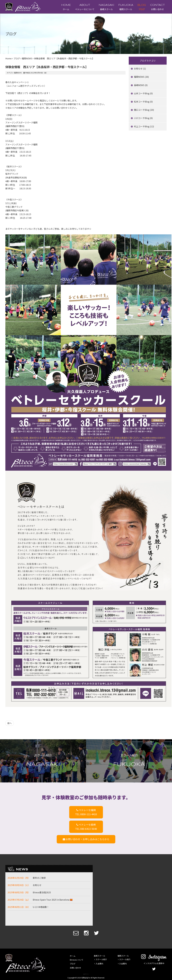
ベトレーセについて (84, 9)
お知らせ (138, 68)
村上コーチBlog (142, 126)
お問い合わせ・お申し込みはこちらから (86, 839)
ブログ (141, 9)
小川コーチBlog (142, 118)
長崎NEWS (139, 85)
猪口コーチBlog (142, 109)
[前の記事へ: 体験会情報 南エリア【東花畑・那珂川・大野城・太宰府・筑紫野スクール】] (9, 723)
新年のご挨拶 (39, 877)
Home (8, 58)
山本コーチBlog (142, 93)
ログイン (86, 974)
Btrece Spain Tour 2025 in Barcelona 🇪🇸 (53, 899)
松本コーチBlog (142, 101)
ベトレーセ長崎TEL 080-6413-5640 (86, 826)
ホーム (66, 9)
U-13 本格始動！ (41, 907)
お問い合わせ (157, 9)
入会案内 (99, 963)
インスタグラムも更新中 (154, 961)
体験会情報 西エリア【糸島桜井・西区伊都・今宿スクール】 (46, 67)
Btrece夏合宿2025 (42, 892)
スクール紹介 (101, 959)
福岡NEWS (27, 58)
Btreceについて (76, 959)
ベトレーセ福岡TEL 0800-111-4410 (86, 812)
